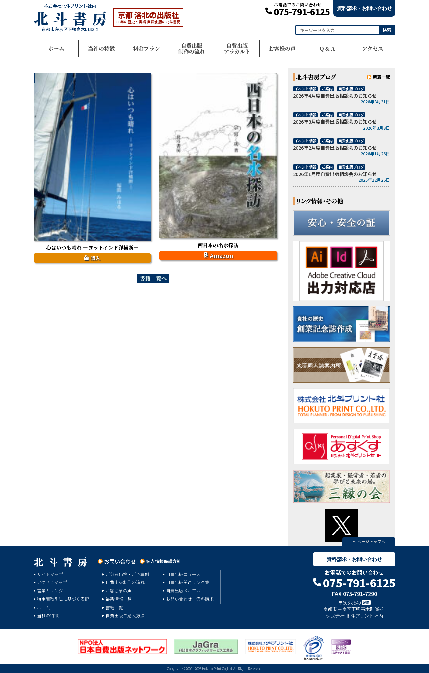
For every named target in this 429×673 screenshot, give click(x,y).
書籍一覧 (114, 607)
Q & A (327, 48)
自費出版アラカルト (237, 48)
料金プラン (146, 48)
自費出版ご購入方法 (125, 615)
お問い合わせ (120, 561)
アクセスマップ (52, 582)
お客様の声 (282, 48)
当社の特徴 (101, 48)
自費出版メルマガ (183, 590)
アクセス (372, 48)
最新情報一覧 (119, 599)
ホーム (56, 48)
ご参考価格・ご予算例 (127, 574)
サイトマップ (50, 574)
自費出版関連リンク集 (187, 582)
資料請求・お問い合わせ (364, 8)
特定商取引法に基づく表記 (63, 599)
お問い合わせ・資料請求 (190, 599)
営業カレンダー (52, 590)
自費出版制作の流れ (191, 48)
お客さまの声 (119, 590)
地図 (366, 602)
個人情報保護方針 (163, 561)
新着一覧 (381, 77)
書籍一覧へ (153, 278)
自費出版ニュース (183, 574)
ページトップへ (371, 541)
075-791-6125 (302, 10)
